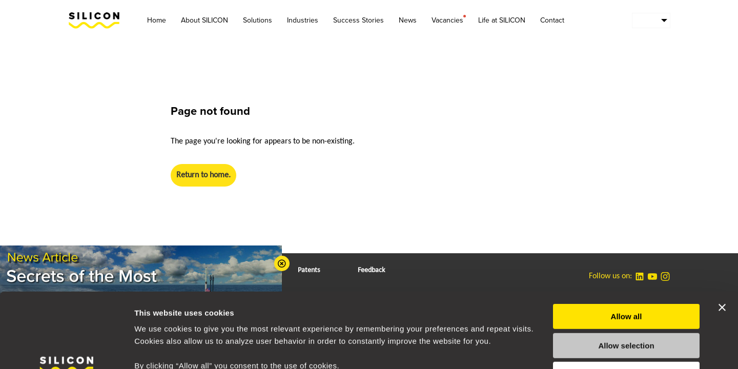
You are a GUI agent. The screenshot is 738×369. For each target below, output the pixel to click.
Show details (538, 348)
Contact (552, 20)
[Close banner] (722, 237)
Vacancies (447, 20)
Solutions (257, 20)
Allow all (626, 246)
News (408, 20)
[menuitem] (651, 20)
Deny (626, 304)
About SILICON (204, 20)
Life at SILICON (501, 20)
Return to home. (203, 175)
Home (156, 20)
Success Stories (358, 20)
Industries (302, 20)
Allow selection (626, 275)
